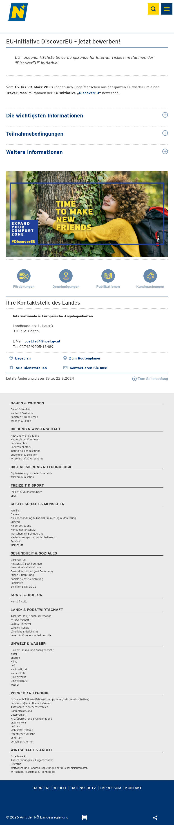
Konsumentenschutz (23, 529)
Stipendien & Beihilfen (24, 454)
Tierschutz (17, 545)
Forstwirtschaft (20, 620)
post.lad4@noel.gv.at (42, 341)
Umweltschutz (19, 680)
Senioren (16, 541)
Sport (14, 495)
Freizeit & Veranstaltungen (26, 492)
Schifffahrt (17, 737)
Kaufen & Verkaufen (22, 413)
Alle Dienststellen (31, 368)
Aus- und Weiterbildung (25, 435)
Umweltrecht (18, 677)
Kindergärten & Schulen (25, 439)
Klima (14, 661)
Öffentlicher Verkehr (23, 734)
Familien (15, 510)
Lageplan (23, 358)
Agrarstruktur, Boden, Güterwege (31, 616)
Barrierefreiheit (50, 788)
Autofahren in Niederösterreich (29, 707)
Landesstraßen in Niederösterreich (31, 703)
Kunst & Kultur (20, 601)
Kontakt (133, 788)
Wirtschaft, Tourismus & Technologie (33, 771)
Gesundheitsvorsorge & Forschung (32, 571)
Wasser (15, 684)
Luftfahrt (16, 726)
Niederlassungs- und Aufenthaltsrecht (33, 537)
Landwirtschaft (20, 627)
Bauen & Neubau (21, 409)
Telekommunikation (22, 477)
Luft (13, 665)
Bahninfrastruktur (21, 710)
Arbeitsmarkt (18, 756)
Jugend (15, 522)
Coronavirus (18, 559)
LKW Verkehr (18, 722)
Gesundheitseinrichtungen (26, 567)
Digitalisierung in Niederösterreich (31, 473)
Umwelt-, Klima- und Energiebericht (32, 650)
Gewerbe (16, 764)
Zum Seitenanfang (150, 379)
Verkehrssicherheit (22, 741)
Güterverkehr (19, 714)
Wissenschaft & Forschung (27, 458)
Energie (15, 657)
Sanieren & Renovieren (24, 417)
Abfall (14, 654)
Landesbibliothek (21, 447)
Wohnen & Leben (21, 420)
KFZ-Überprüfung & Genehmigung (31, 718)
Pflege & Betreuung (22, 575)
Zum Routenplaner (85, 358)
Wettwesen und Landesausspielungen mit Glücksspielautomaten (49, 768)
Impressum (110, 788)
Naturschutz (18, 673)
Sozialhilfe (17, 583)
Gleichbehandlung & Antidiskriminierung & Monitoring (43, 518)
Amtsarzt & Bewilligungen (26, 563)
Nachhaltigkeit (19, 669)
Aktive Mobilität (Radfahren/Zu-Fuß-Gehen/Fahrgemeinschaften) (50, 699)
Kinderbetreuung (21, 525)
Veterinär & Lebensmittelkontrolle (31, 635)
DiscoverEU (89, 93)
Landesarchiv (19, 443)
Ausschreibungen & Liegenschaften (32, 760)
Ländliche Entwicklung (24, 631)
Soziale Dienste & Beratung (27, 579)
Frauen (15, 514)
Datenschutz (83, 788)
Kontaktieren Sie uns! (88, 368)
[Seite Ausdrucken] (84, 819)
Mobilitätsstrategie (22, 730)
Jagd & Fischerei (21, 624)
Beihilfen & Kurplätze (23, 586)
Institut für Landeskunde (25, 451)
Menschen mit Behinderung (27, 533)
